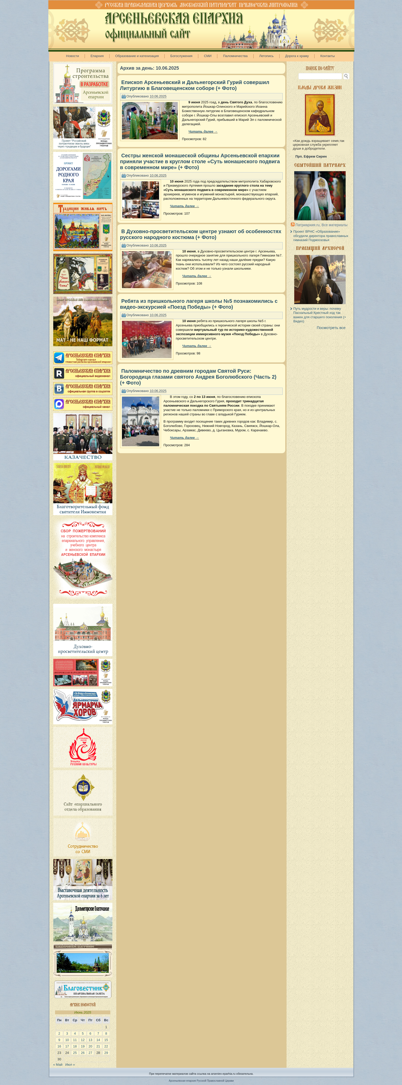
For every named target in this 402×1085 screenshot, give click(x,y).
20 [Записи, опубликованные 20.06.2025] (90, 1046)
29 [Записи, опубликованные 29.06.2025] (106, 1053)
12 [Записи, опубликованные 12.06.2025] (83, 1040)
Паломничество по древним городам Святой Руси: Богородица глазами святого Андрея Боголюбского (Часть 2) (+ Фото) (198, 377)
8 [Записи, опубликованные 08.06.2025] (106, 1033)
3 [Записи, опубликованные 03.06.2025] (67, 1033)
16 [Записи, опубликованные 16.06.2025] (59, 1046)
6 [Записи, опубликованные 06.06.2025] (90, 1033)
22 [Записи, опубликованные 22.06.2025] (106, 1046)
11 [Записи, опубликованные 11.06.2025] (75, 1040)
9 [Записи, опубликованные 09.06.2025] (59, 1040)
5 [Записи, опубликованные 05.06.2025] (83, 1033)
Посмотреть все (331, 327)
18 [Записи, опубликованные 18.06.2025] (75, 1046)
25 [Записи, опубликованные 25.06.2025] (75, 1053)
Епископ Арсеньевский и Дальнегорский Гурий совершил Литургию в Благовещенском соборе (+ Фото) (194, 85)
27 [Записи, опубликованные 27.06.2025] (90, 1053)
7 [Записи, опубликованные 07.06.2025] (98, 1033)
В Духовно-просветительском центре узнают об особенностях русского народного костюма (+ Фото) (200, 234)
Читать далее (203, 131)
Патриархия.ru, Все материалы (321, 225)
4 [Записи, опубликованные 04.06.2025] (75, 1033)
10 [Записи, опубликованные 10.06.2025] (67, 1040)
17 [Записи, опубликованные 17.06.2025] (67, 1046)
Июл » (70, 1064)
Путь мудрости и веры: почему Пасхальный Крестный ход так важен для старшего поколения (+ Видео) (319, 315)
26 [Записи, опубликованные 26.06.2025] (83, 1053)
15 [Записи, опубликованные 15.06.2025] (106, 1040)
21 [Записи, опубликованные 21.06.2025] (98, 1046)
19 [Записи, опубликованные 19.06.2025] (83, 1046)
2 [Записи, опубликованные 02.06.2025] (59, 1033)
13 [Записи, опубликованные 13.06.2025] (90, 1040)
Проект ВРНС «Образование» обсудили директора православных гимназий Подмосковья (320, 236)
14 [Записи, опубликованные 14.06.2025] (98, 1040)
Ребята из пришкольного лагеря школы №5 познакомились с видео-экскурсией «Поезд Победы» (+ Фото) (199, 304)
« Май (57, 1064)
